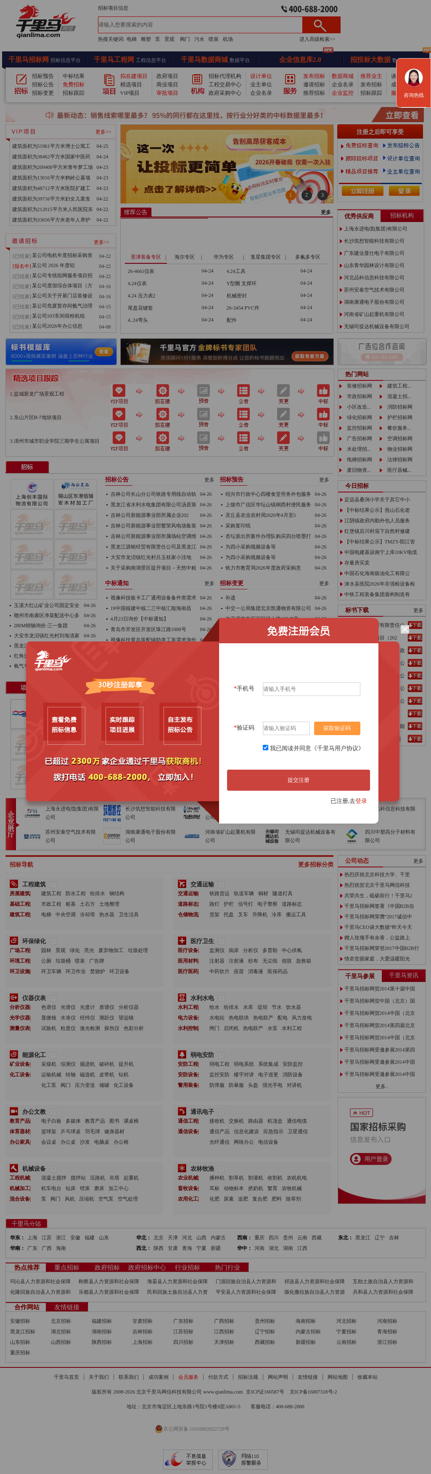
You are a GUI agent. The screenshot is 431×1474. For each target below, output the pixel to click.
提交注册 (298, 780)
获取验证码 (337, 728)
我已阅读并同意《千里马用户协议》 (317, 748)
